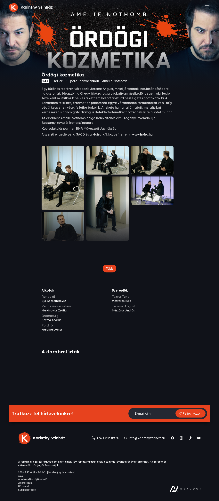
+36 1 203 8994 (107, 438)
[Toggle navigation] (207, 7)
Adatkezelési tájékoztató (32, 479)
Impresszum (25, 482)
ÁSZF (21, 475)
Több (109, 268)
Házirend (23, 486)
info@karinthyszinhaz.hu (146, 438)
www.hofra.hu (142, 134)
